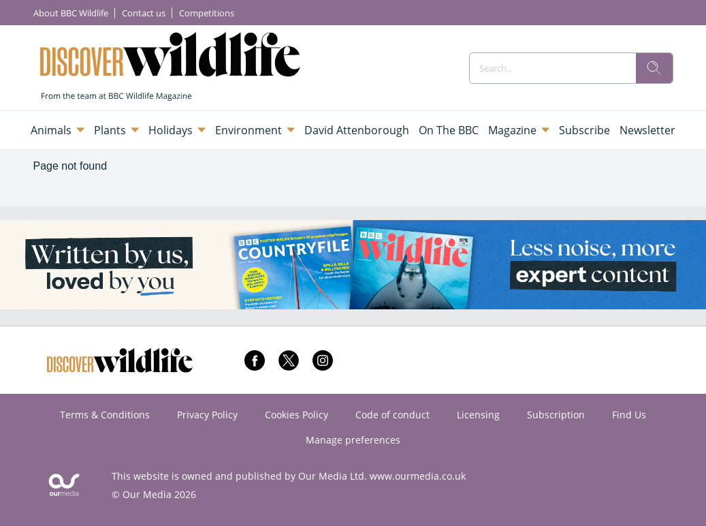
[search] (654, 68)
